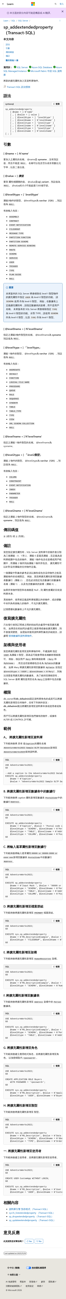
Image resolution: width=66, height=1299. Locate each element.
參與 (43, 1281)
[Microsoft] (33, 4)
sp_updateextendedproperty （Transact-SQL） (32, 1220)
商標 (39, 1286)
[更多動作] (60, 20)
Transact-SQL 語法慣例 (18, 86)
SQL (13, 20)
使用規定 (30, 1286)
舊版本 (23, 1281)
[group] (33, 773)
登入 (62, 3)
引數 (8, 48)
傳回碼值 (10, 52)
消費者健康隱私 (13, 1286)
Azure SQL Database (42, 67)
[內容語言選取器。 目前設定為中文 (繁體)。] (14, 1268)
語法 (8, 44)
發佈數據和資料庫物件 (20, 635)
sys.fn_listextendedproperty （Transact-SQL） (32, 1212)
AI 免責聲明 (11, 1281)
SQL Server (23, 20)
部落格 (32, 1281)
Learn (5, 20)
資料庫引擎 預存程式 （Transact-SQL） (29, 1209)
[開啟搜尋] (55, 3)
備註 (8, 55)
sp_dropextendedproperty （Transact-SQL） (31, 1216)
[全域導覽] (3, 3)
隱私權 (52, 1281)
